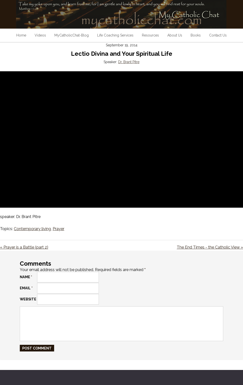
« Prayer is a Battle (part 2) (24, 247)
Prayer (58, 228)
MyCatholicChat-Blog (71, 35)
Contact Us (218, 35)
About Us (174, 35)
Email (26, 288)
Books (196, 35)
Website (28, 299)
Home (21, 35)
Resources (150, 35)
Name (26, 277)
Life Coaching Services (115, 35)
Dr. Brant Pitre (128, 62)
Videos (40, 35)
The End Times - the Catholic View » (210, 247)
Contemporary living (32, 228)
